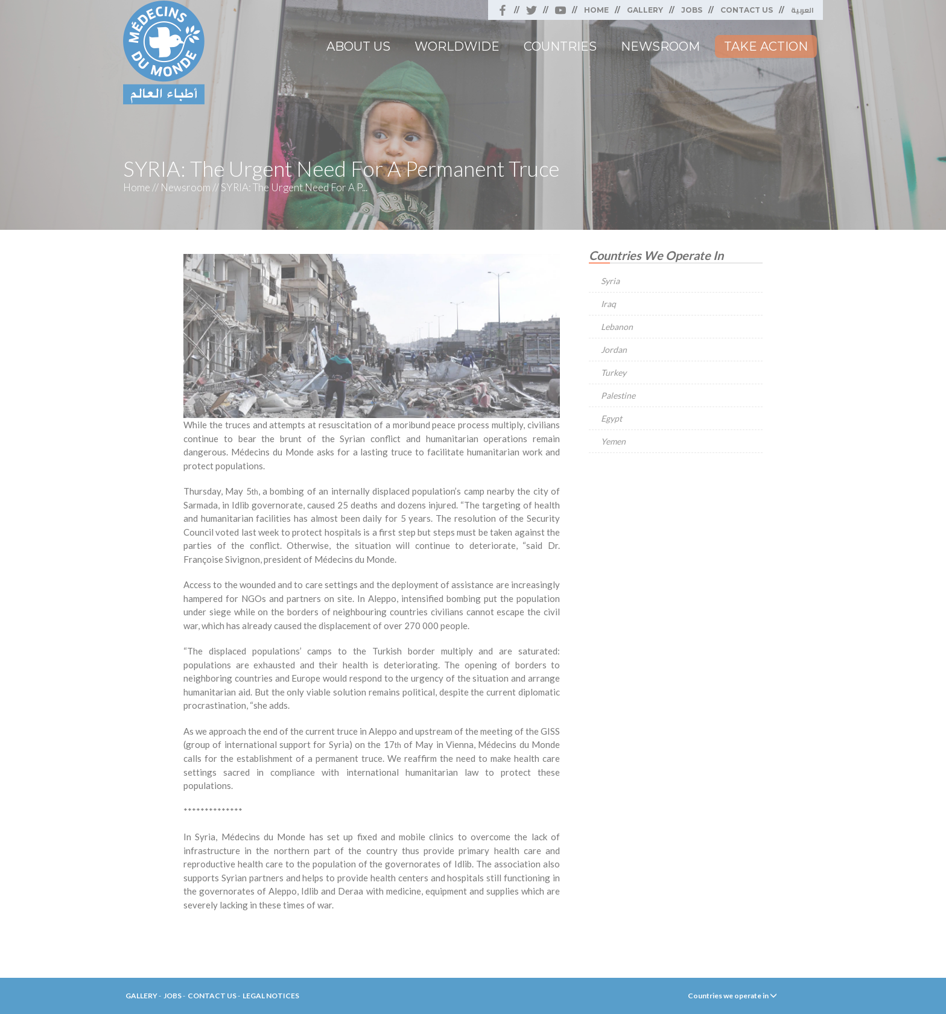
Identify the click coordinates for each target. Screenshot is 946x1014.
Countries (560, 46)
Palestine (618, 395)
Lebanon (617, 327)
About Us (358, 46)
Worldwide (457, 46)
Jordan (614, 349)
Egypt (611, 418)
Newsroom (660, 46)
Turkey (613, 372)
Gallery (645, 9)
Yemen (613, 441)
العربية (802, 10)
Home (596, 9)
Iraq (608, 304)
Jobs (691, 9)
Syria (610, 281)
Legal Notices (271, 995)
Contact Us (746, 9)
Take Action (766, 46)
